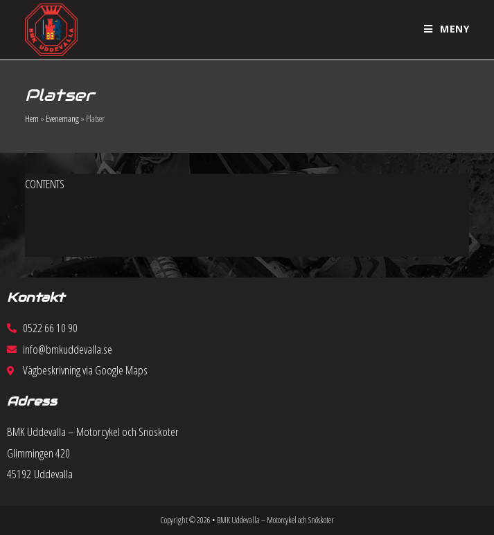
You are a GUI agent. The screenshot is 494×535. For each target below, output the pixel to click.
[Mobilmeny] (447, 29)
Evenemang (62, 118)
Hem (32, 118)
